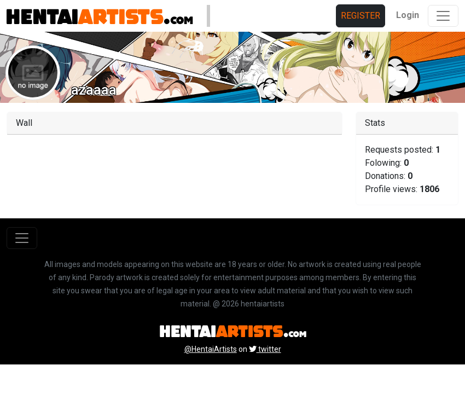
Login (407, 15)
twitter (265, 349)
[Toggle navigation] (443, 16)
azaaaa (94, 90)
